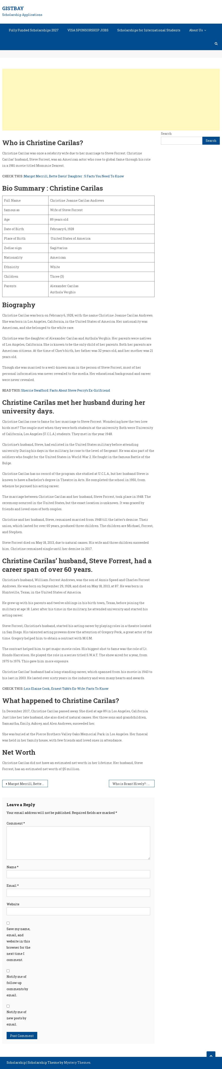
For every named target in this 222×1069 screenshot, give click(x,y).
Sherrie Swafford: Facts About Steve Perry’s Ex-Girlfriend (65, 390)
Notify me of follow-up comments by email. (17, 985)
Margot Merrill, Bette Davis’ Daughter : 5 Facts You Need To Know (74, 176)
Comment (16, 823)
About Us (196, 30)
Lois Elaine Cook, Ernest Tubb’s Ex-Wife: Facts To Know (65, 688)
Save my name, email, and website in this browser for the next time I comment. (18, 944)
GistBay (13, 8)
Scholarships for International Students (148, 30)
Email (13, 885)
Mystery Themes (77, 1062)
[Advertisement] (111, 100)
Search (166, 133)
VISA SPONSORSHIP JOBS (87, 30)
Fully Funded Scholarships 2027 (34, 30)
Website (13, 904)
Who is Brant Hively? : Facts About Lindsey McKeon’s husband (133, 784)
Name (13, 867)
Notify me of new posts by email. (16, 1018)
